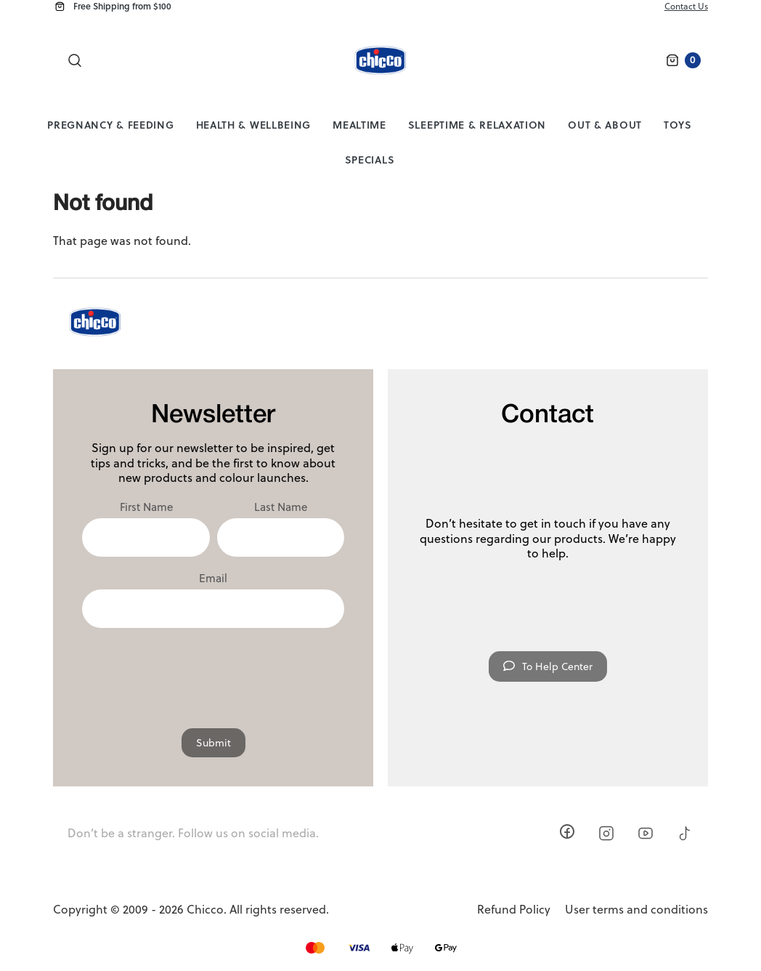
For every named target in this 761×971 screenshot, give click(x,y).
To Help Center (548, 666)
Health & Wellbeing (254, 124)
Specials (370, 159)
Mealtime (359, 124)
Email (213, 578)
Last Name (280, 507)
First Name (146, 507)
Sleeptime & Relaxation (477, 124)
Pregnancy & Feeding (110, 124)
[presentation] (213, 670)
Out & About (605, 124)
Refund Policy (513, 909)
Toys (678, 124)
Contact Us (686, 6)
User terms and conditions (636, 909)
